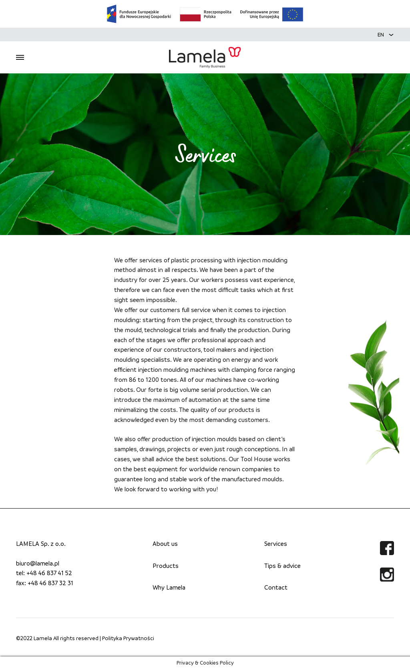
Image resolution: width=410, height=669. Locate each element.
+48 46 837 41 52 (49, 573)
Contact (275, 587)
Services (275, 543)
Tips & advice (282, 566)
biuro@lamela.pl (37, 563)
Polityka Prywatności (128, 638)
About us (165, 543)
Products (166, 566)
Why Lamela (169, 587)
